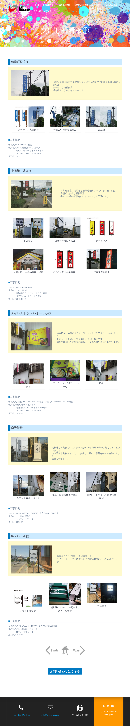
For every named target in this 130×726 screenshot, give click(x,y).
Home (36, 5)
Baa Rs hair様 (20, 536)
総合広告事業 (48, 5)
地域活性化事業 (81, 5)
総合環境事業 (64, 5)
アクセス (37, 11)
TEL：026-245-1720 (21, 715)
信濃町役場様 (20, 62)
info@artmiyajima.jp (50, 715)
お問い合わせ (49, 11)
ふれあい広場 (111, 5)
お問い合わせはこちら (65, 671)
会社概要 (97, 5)
